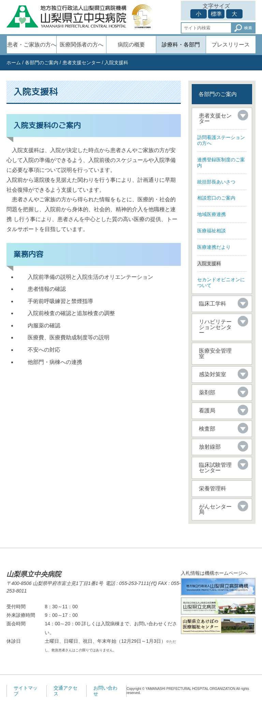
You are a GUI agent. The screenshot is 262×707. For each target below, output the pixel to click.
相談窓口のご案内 (216, 198)
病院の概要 (131, 44)
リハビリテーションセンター (215, 327)
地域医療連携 (211, 214)
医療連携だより (214, 247)
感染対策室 (212, 374)
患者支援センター (81, 62)
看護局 (207, 410)
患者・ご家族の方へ (31, 44)
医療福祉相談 (211, 230)
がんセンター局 (215, 509)
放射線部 (210, 447)
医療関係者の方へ (81, 44)
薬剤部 (207, 392)
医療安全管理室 (215, 353)
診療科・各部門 (181, 44)
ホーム (13, 62)
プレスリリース (231, 44)
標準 (216, 14)
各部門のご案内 (41, 62)
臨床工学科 (212, 304)
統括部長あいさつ (216, 182)
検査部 (207, 429)
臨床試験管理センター (215, 467)
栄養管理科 (212, 488)
